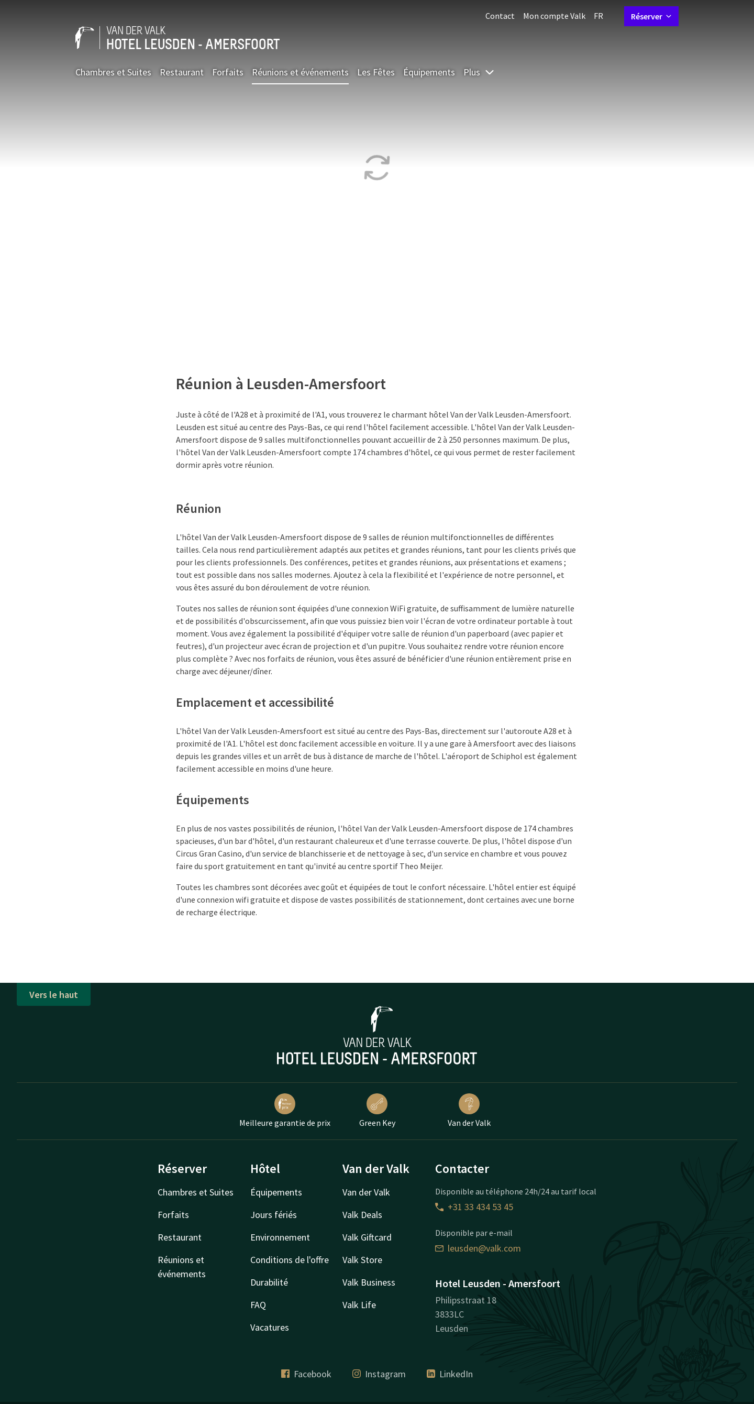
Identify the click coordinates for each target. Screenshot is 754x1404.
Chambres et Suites (113, 72)
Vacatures (269, 1327)
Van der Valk (469, 1110)
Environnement (280, 1237)
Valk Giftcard (367, 1237)
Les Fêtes (376, 72)
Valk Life (359, 1305)
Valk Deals (362, 1215)
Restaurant (182, 72)
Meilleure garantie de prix (284, 1110)
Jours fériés (273, 1215)
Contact (500, 15)
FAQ (258, 1305)
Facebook (306, 1374)
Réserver (651, 16)
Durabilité (269, 1282)
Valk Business (368, 1282)
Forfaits (227, 72)
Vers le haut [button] (53, 995)
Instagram (379, 1374)
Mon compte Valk (554, 15)
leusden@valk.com (478, 1248)
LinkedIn (450, 1374)
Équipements (429, 72)
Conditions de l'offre (289, 1260)
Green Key (377, 1110)
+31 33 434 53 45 (474, 1207)
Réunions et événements (300, 72)
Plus (479, 72)
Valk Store (362, 1260)
